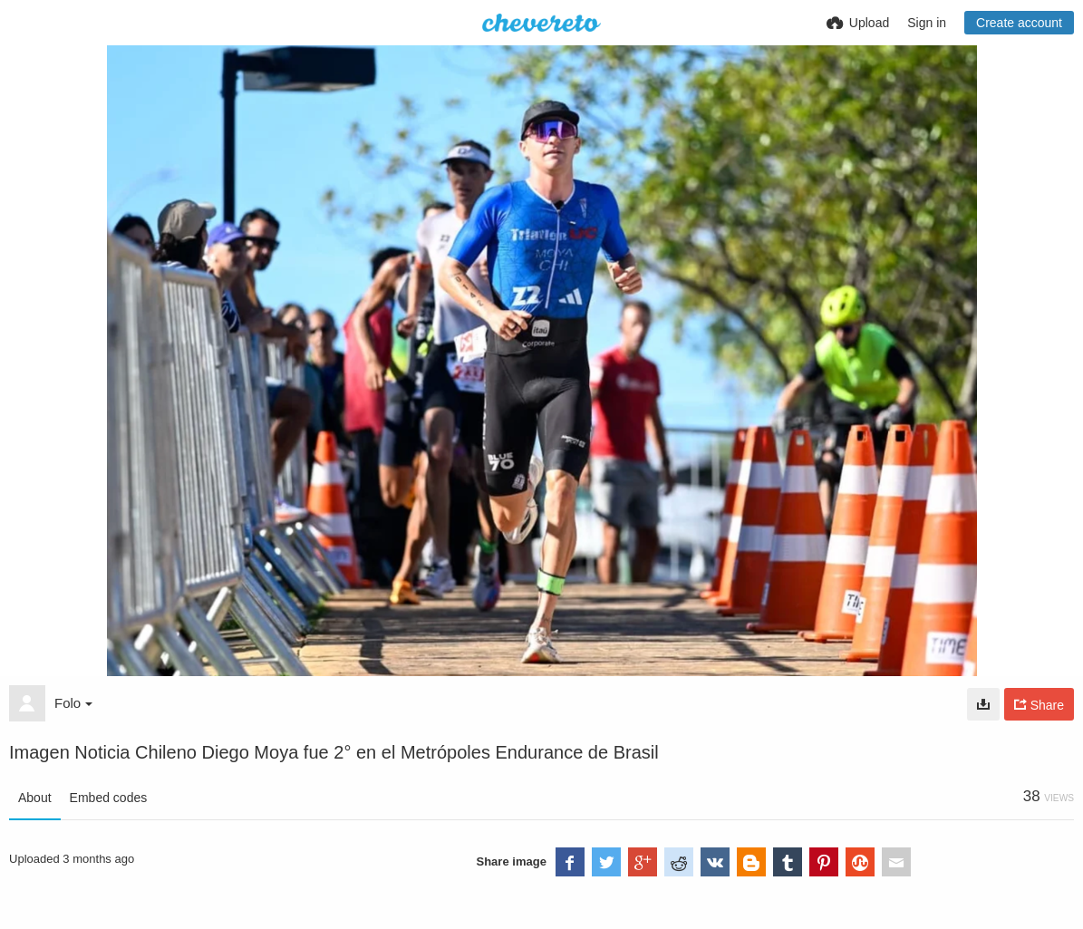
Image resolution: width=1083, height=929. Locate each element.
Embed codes (109, 797)
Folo (73, 703)
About (35, 797)
